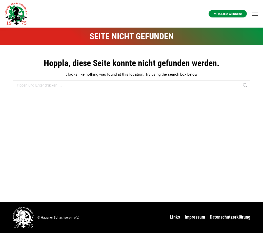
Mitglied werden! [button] (228, 14)
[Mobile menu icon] (255, 14)
